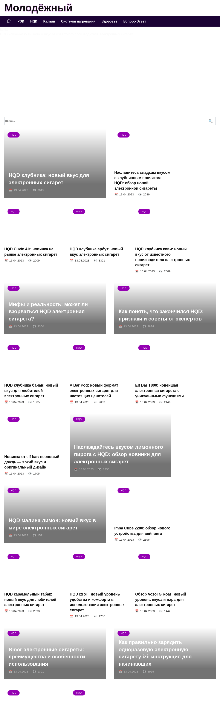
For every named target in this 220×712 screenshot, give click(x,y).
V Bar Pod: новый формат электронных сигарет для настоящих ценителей (191, 329)
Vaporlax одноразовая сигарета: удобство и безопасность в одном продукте (135, 624)
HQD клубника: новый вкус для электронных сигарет (49, 177)
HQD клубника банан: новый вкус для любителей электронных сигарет (134, 329)
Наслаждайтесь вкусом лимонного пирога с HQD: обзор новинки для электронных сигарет (163, 396)
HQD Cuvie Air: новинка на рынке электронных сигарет (191, 170)
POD (20, 21)
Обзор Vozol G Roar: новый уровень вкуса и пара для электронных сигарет (81, 546)
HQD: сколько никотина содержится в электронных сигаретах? (191, 624)
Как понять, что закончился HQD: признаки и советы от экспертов (51, 327)
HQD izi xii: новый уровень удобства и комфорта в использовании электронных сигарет (24, 549)
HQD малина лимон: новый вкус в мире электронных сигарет (52, 472)
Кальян (49, 21)
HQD (33, 21)
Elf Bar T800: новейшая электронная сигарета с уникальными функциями (26, 402)
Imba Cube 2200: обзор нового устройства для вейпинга (136, 471)
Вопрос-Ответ (134, 21)
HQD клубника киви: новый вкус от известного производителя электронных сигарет (79, 254)
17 (16, 655)
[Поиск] (210, 121)
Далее (24, 655)
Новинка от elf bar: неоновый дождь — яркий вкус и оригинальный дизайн (80, 402)
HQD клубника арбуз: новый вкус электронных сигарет (24, 248)
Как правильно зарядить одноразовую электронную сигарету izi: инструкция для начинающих (45, 615)
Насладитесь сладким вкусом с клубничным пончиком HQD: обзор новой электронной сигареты (135, 176)
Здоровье (110, 21)
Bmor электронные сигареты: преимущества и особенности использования (157, 547)
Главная (8, 21)
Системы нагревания (78, 21)
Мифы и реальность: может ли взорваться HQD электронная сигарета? (158, 251)
